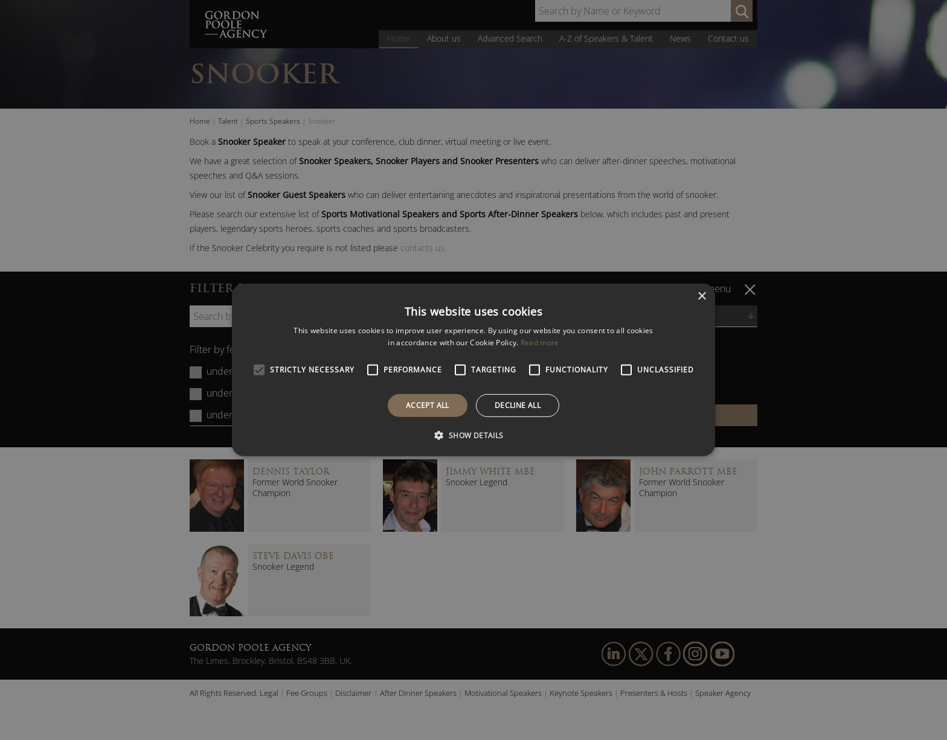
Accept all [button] (427, 405)
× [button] (701, 296)
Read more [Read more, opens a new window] (540, 342)
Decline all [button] (518, 405)
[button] (473, 435)
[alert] (473, 370)
